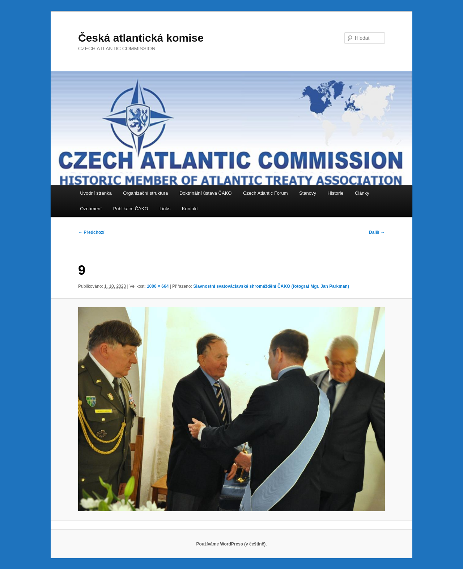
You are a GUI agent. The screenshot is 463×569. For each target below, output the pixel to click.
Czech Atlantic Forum (265, 193)
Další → (377, 232)
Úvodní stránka (95, 193)
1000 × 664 (158, 286)
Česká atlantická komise (141, 38)
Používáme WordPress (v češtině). (231, 544)
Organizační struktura (145, 193)
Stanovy (307, 193)
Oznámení (91, 208)
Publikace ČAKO (130, 208)
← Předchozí (91, 232)
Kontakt (190, 208)
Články (362, 193)
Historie (335, 193)
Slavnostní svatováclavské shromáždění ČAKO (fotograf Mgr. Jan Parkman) (271, 286)
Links (165, 208)
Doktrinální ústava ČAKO (205, 193)
